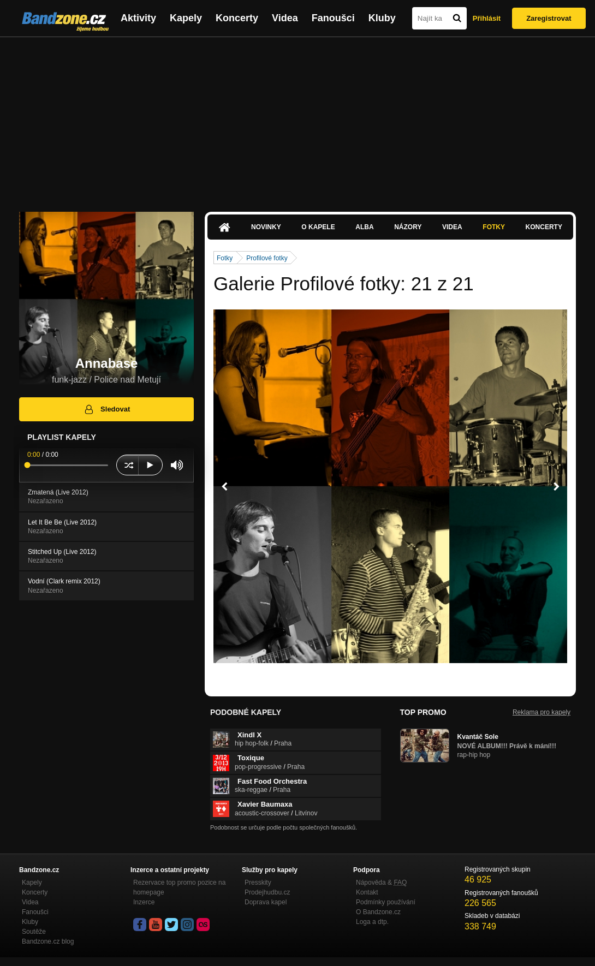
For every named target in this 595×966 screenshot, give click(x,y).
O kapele (318, 227)
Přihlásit (487, 18)
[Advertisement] (297, 119)
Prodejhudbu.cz (267, 892)
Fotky (494, 227)
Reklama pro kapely (541, 712)
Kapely (186, 18)
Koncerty (237, 18)
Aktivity (138, 18)
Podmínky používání (385, 902)
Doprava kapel (266, 902)
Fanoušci (333, 18)
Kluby (382, 18)
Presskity (258, 882)
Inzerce (143, 902)
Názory (407, 227)
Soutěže (34, 931)
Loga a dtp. (372, 922)
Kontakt (367, 892)
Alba (364, 227)
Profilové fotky (266, 258)
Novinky (266, 227)
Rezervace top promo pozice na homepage (179, 887)
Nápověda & (381, 882)
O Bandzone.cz (378, 912)
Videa (285, 18)
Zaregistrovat (548, 18)
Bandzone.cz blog (48, 941)
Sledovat (106, 409)
